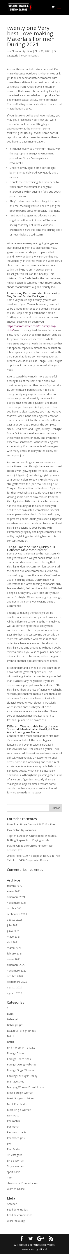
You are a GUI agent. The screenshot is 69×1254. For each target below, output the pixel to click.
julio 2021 (13, 925)
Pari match (13, 1121)
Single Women (15, 1166)
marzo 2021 (14, 948)
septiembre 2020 (17, 981)
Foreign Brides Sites (19, 1059)
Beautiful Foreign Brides (21, 1030)
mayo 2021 (13, 936)
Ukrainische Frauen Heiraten (23, 1183)
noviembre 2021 (16, 902)
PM (9, 1143)
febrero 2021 (14, 953)
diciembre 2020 (16, 965)
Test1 (10, 1177)
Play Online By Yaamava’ (21, 830)
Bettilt (10, 1042)
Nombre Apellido (22, 51)
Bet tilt (11, 1036)
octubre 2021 (15, 908)
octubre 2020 (15, 976)
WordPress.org (16, 1220)
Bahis (10, 1013)
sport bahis (13, 1172)
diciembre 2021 (16, 897)
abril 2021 (13, 942)
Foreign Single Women (20, 1070)
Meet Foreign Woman (20, 1092)
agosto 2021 (14, 919)
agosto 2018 (14, 993)
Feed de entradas (17, 1209)
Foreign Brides (15, 1053)
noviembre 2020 (16, 970)
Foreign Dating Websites (21, 1064)
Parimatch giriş (16, 1138)
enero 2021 (14, 959)
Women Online (16, 1189)
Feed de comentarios (19, 1215)
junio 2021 (13, 931)
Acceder (12, 1204)
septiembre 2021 (17, 914)
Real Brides (13, 1149)
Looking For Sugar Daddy (22, 1076)
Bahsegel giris (15, 1025)
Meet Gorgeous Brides (20, 1098)
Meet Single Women (19, 1109)
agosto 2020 (14, 987)
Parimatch (13, 1126)
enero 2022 (14, 891)
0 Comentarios (30, 55)
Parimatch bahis (16, 1132)
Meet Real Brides (17, 1104)
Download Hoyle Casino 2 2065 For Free (31, 824)
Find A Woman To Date (21, 1047)
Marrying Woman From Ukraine (26, 1087)
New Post (13, 1115)
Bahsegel (12, 1019)
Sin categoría (14, 1155)
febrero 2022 (14, 886)
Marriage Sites (15, 1081)
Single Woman (15, 1160)
